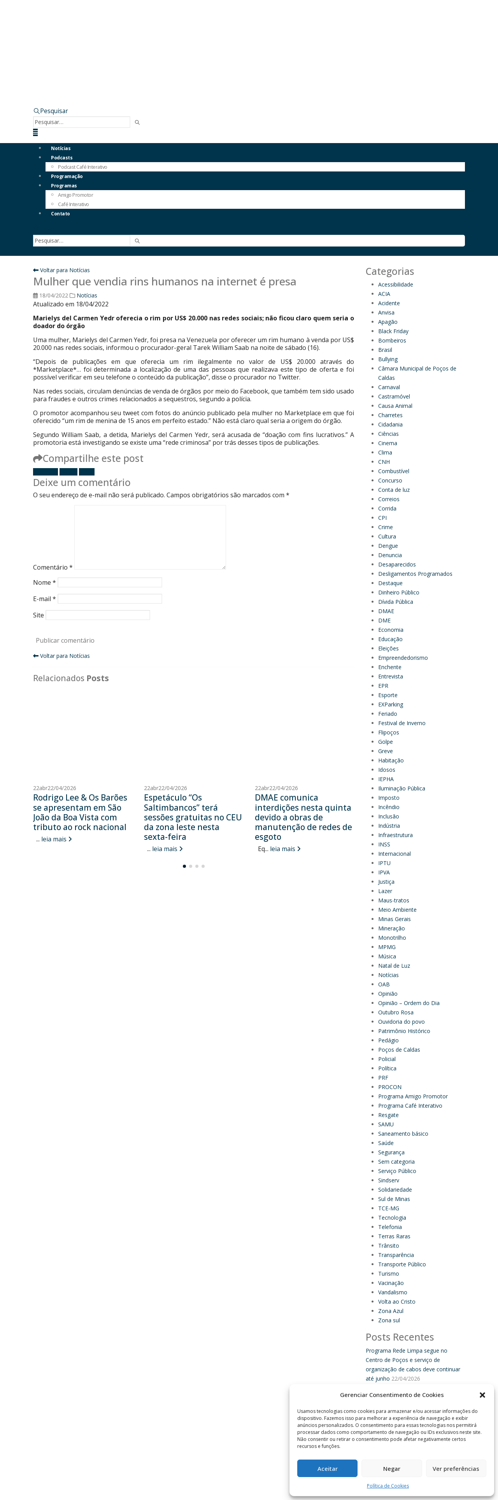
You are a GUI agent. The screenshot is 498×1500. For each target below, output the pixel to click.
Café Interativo (73, 204)
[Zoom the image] (323, 64)
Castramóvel (394, 396)
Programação (67, 176)
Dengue (388, 545)
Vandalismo (392, 1292)
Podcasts (61, 157)
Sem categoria (396, 1161)
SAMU (386, 1124)
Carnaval (389, 387)
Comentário (53, 567)
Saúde (386, 1143)
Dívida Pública (395, 601)
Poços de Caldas (399, 1049)
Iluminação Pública (401, 788)
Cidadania (390, 424)
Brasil (385, 349)
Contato (60, 213)
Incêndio (389, 807)
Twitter (68, 472)
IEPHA (386, 779)
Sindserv (388, 1180)
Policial (387, 1059)
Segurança (391, 1152)
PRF (383, 1077)
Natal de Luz (394, 965)
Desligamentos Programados (415, 573)
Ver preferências (456, 1468)
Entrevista (390, 676)
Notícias (60, 148)
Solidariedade (395, 1189)
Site (38, 615)
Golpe (385, 741)
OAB (384, 984)
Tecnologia (392, 1217)
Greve (385, 751)
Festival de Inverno (402, 723)
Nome (44, 582)
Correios (389, 499)
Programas (64, 185)
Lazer (385, 891)
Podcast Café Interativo (82, 166)
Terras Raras (394, 1236)
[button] (482, 1395)
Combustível (393, 471)
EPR (383, 685)
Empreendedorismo (403, 657)
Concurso (390, 480)
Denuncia (390, 555)
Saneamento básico (403, 1133)
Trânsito (388, 1245)
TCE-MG (388, 1208)
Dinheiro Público (398, 592)
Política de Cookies (388, 1486)
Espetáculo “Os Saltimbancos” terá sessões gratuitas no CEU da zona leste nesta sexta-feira (193, 817)
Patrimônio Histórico (404, 1031)
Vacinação (391, 1283)
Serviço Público (397, 1171)
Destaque (390, 583)
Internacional (394, 853)
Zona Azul (390, 1311)
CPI (382, 517)
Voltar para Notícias (61, 270)
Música (387, 956)
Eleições (388, 648)
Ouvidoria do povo (401, 1021)
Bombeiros (392, 340)
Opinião (388, 993)
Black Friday (393, 331)
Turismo (388, 1273)
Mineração (391, 928)
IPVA (384, 872)
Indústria (389, 825)
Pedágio (388, 1040)
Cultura (387, 536)
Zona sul (389, 1320)
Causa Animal (395, 405)
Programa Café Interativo (410, 1105)
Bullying (388, 359)
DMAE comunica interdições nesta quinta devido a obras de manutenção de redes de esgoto (303, 817)
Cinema (387, 443)
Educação (390, 639)
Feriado (387, 713)
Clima (385, 452)
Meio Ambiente (397, 909)
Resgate (388, 1115)
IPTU (384, 863)
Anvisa (386, 312)
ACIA (384, 293)
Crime (385, 527)
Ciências (388, 433)
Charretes (390, 415)
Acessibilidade (395, 284)
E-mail (87, 472)
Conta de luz (394, 489)
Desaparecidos (397, 564)
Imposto (389, 797)
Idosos (386, 769)
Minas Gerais (394, 919)
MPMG (387, 947)
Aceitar (327, 1468)
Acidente (389, 303)
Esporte (388, 695)
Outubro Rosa (396, 1012)
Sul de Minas (394, 1199)
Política (387, 1068)
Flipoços (388, 732)
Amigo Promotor (75, 194)
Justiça (386, 881)
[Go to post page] (82, 734)
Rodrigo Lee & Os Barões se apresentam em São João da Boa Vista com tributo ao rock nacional (80, 812)
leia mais (56, 839)
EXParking (390, 704)
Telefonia (390, 1227)
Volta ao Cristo (397, 1301)
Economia (390, 629)
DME (384, 620)
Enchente (390, 667)
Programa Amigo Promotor (413, 1096)
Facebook (45, 472)
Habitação (391, 760)
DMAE (386, 611)
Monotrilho (392, 937)
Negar (391, 1468)
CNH (384, 461)
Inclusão (388, 816)
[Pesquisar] (137, 123)
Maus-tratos (393, 900)
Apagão (388, 321)
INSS (384, 844)
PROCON (390, 1087)
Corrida (387, 508)
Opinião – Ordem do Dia (409, 1003)
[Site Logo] (111, 26)
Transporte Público (402, 1264)
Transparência (396, 1255)
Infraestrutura (395, 835)
